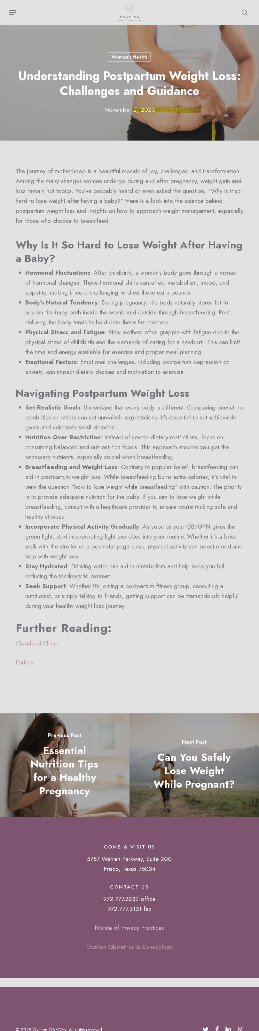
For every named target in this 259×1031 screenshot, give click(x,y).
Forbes (24, 662)
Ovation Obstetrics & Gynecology (129, 947)
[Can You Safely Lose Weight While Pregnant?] (194, 765)
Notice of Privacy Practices (129, 927)
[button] (12, 12)
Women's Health (129, 57)
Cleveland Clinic (36, 643)
